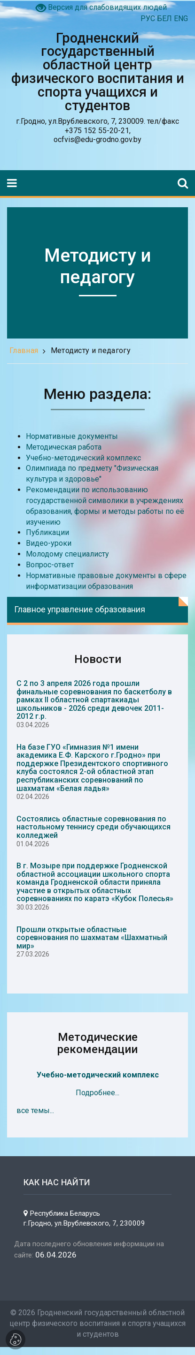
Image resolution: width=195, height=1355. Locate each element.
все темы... (35, 1110)
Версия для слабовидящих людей (107, 7)
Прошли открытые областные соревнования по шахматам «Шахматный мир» (91, 937)
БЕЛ (165, 18)
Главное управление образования (79, 609)
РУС (148, 18)
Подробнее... (97, 1092)
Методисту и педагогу (91, 350)
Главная (23, 350)
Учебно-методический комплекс (98, 1074)
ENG (181, 18)
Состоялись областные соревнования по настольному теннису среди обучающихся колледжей (93, 827)
